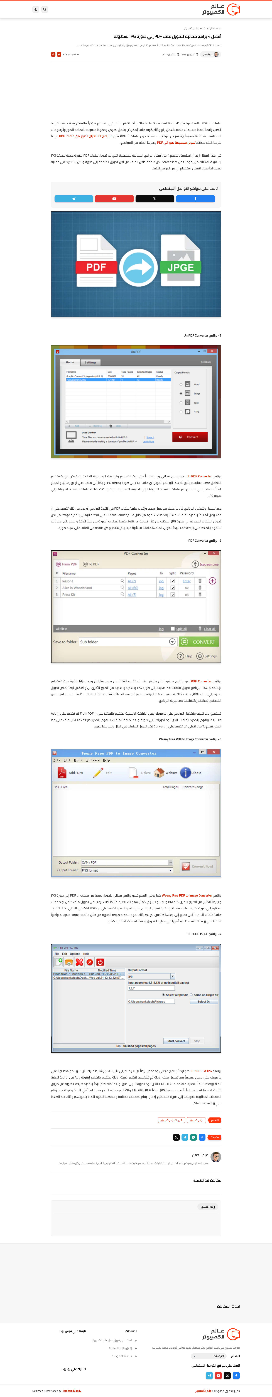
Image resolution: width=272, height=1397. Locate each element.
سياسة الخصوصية (124, 1356)
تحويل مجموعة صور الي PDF (176, 142)
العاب (108, 9)
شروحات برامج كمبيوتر (171, 1120)
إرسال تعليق (208, 1206)
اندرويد (97, 9)
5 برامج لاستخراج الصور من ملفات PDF (85, 136)
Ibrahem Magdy (72, 1390)
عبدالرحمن (207, 54)
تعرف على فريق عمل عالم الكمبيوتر (114, 1340)
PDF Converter (201, 681)
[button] (202, 1137)
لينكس (120, 9)
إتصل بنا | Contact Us (123, 1348)
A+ (59, 54)
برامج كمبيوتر (188, 9)
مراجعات (73, 9)
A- (53, 54)
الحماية (132, 9)
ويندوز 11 (160, 9)
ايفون (85, 9)
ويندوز (173, 9)
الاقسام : (235, 1356)
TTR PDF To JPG (201, 1071)
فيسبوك (145, 9)
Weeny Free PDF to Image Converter (187, 895)
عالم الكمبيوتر (203, 1390)
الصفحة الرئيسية (212, 28)
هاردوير (60, 9)
